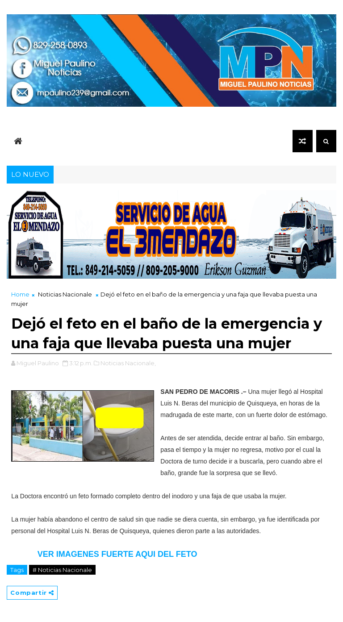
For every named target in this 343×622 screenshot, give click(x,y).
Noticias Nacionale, (128, 363)
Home (20, 294)
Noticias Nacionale (65, 294)
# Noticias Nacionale (62, 569)
